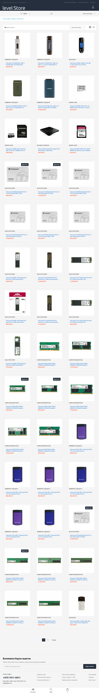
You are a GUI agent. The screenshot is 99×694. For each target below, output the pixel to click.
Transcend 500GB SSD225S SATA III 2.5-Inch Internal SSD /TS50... (80, 192)
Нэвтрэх (91, 677)
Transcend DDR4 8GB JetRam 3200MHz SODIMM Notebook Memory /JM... (14, 407)
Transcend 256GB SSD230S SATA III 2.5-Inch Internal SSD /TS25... (16, 192)
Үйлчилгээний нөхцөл (44, 677)
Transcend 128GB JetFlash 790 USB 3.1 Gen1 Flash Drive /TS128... (80, 63)
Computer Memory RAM (44, 360)
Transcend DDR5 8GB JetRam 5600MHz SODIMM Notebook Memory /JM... (46, 450)
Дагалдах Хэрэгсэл (43, 145)
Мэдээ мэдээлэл (83, 2)
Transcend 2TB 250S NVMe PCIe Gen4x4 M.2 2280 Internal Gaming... (48, 278)
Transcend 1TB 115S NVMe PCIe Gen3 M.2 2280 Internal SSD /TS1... (81, 321)
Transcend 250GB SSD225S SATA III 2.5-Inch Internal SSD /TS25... (48, 235)
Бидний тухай (41, 674)
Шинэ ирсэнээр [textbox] (87, 13)
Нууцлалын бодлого (43, 680)
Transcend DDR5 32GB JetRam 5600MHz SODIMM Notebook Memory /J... (15, 450)
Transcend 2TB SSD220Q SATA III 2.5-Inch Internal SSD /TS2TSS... (49, 192)
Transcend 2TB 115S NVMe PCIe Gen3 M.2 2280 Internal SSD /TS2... (81, 278)
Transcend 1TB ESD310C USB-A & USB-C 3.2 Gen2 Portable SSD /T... (48, 63)
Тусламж (92, 2)
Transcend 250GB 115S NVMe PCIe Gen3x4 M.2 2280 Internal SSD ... (16, 321)
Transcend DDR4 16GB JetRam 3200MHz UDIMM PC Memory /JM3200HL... (47, 622)
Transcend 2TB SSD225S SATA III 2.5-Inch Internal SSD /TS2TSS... (17, 235)
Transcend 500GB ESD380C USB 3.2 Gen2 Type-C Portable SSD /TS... (16, 106)
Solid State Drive (10, 188)
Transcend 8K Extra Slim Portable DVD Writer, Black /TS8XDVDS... (49, 149)
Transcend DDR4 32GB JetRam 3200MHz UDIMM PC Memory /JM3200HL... (15, 622)
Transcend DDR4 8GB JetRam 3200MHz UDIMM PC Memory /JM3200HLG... (79, 579)
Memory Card (73, 102)
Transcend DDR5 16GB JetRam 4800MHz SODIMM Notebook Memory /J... (47, 407)
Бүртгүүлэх (90, 666)
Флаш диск (72, 59)
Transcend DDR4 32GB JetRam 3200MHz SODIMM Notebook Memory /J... (79, 364)
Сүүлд (54, 640)
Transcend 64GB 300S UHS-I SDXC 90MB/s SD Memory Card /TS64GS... (80, 149)
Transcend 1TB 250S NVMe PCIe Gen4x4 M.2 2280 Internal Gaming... (48, 321)
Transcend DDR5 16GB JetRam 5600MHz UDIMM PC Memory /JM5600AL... (47, 579)
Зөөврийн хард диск (11, 59)
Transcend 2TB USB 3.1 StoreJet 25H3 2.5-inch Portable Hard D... (49, 493)
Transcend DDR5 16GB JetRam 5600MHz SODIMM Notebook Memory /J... (79, 407)
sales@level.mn (7, 683)
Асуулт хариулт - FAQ (68, 677)
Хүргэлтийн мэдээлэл (69, 674)
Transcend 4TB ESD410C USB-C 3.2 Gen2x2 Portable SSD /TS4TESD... (48, 106)
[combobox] (89, 14)
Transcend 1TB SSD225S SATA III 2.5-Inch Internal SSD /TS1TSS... (80, 235)
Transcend (20, 19)
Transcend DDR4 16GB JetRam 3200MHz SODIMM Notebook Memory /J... (47, 364)
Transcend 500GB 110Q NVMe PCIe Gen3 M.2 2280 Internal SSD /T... (16, 278)
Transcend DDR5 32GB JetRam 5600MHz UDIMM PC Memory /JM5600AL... (15, 579)
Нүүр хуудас (6, 19)
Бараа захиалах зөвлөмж (69, 680)
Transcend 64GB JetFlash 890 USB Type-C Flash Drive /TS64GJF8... (80, 622)
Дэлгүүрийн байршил (70, 2)
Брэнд (14, 19)
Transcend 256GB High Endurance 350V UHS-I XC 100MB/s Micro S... (16, 149)
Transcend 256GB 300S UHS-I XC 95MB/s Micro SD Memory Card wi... (80, 106)
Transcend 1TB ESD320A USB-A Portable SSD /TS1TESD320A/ (15, 63)
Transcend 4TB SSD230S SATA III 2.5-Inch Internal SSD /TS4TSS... (81, 536)
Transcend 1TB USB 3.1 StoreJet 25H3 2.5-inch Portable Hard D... (17, 536)
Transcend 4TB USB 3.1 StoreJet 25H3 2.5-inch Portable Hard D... (81, 450)
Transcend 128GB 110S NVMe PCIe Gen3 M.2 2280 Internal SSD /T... (16, 364)
